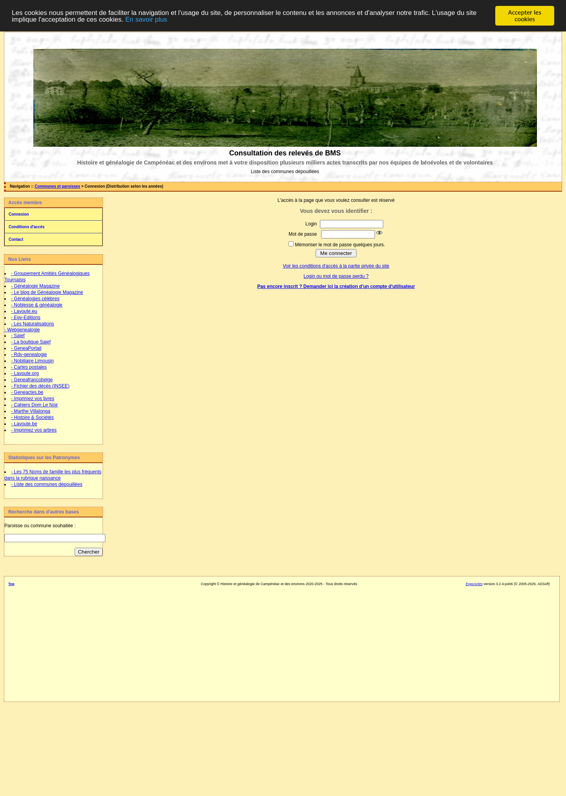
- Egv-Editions (25, 317)
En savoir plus (146, 19)
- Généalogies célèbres (35, 298)
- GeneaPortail (26, 348)
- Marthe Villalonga (30, 411)
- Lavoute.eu (24, 311)
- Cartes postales (29, 367)
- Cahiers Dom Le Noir (34, 405)
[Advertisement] (279, 641)
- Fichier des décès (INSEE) (40, 386)
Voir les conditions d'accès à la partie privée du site (336, 266)
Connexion (19, 214)
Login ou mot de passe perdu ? (335, 276)
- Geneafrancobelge (32, 379)
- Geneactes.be (27, 392)
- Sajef (18, 335)
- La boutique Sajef (31, 342)
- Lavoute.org (25, 373)
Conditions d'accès (26, 227)
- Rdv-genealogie (29, 354)
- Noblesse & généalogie (36, 305)
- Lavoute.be (24, 424)
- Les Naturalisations (32, 324)
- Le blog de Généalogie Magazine (47, 292)
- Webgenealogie (22, 329)
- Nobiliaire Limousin (32, 361)
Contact (16, 239)
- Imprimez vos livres (32, 398)
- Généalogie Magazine (35, 286)
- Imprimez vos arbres (34, 430)
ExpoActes (474, 584)
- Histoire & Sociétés (32, 417)
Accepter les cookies (524, 15)
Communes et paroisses (57, 186)
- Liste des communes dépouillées (46, 484)
